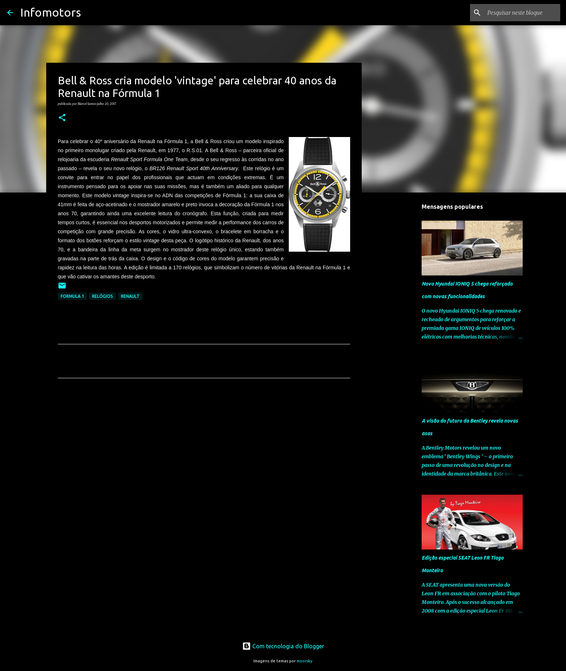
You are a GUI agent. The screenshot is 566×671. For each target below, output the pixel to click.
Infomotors (50, 12)
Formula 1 (72, 296)
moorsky (305, 661)
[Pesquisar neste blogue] (522, 12)
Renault (130, 296)
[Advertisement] (204, 451)
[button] (62, 118)
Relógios (102, 296)
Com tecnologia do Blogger (283, 646)
